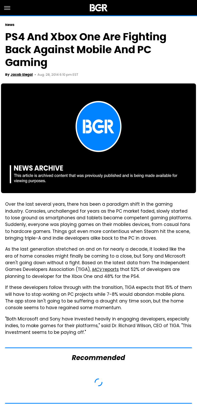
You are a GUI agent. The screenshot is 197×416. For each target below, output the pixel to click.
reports (105, 269)
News (9, 25)
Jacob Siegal (22, 74)
